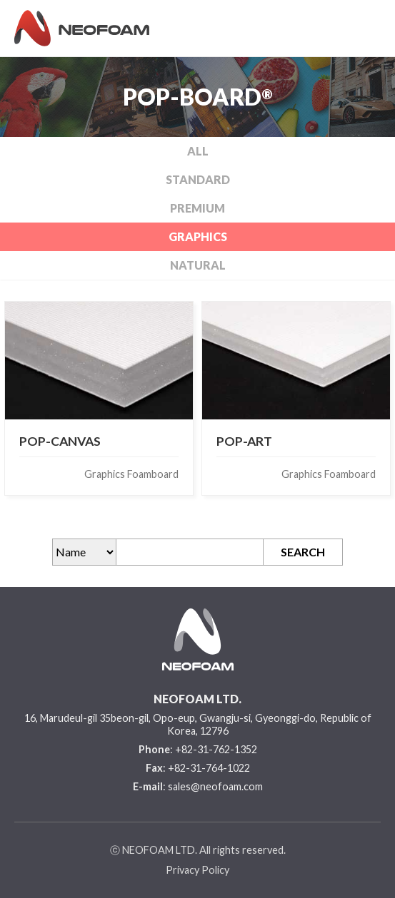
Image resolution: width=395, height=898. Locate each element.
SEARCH (303, 551)
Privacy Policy (197, 870)
